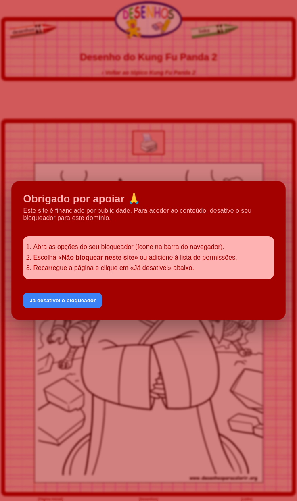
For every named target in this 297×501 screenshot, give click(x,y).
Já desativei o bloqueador (62, 300)
